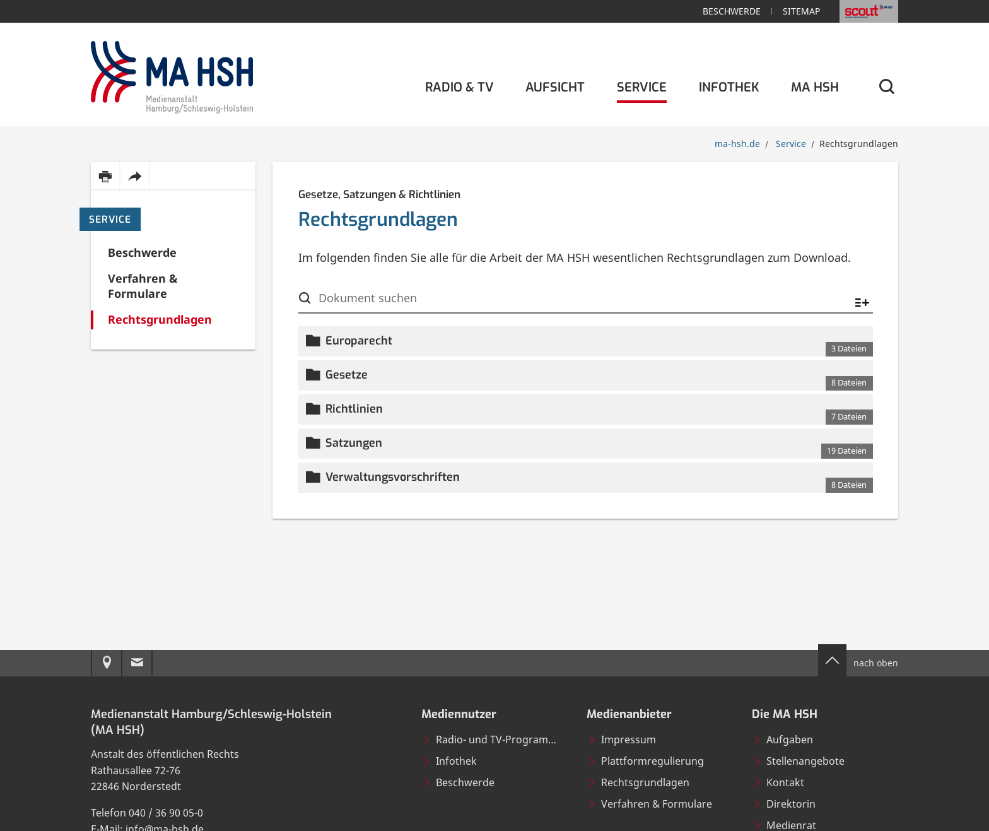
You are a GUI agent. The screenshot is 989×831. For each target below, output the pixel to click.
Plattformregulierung (646, 761)
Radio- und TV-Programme (493, 739)
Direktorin (784, 804)
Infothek (450, 761)
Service (110, 219)
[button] (585, 341)
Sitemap (801, 11)
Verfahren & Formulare (650, 804)
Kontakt (778, 782)
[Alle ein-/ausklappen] (862, 303)
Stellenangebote (799, 761)
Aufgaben (783, 739)
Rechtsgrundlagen (638, 782)
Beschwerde (732, 11)
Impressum (622, 739)
